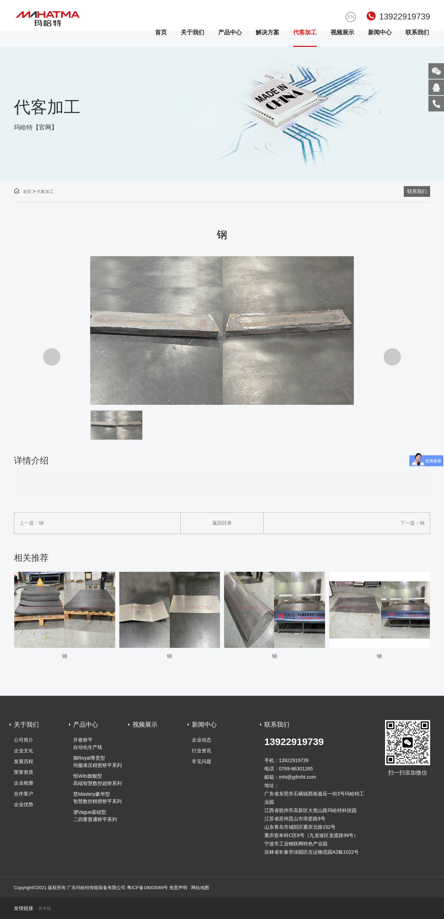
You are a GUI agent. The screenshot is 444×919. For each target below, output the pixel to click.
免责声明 (178, 887)
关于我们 (192, 32)
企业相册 (23, 783)
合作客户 (23, 793)
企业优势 (23, 804)
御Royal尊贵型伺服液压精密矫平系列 (97, 761)
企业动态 (201, 740)
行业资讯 (201, 750)
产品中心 (230, 32)
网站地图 (200, 887)
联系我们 (417, 32)
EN (350, 16)
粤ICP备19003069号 (147, 887)
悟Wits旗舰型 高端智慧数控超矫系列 (97, 779)
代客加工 (305, 32)
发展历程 (23, 761)
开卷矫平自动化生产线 (87, 743)
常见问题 (201, 761)
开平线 (45, 908)
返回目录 (222, 523)
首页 (161, 32)
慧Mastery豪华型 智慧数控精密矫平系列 (97, 797)
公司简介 (23, 740)
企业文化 (23, 750)
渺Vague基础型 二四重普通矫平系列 (95, 815)
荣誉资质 (23, 772)
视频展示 (342, 32)
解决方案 (267, 32)
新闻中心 (380, 32)
